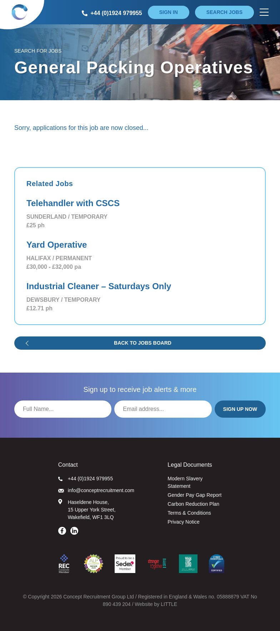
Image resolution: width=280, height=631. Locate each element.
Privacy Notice (183, 522)
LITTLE (169, 604)
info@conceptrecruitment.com (96, 490)
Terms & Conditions (189, 513)
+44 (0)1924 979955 (85, 478)
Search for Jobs (37, 51)
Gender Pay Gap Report (194, 495)
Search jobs (224, 12)
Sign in (168, 12)
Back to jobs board (142, 343)
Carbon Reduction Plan (193, 504)
